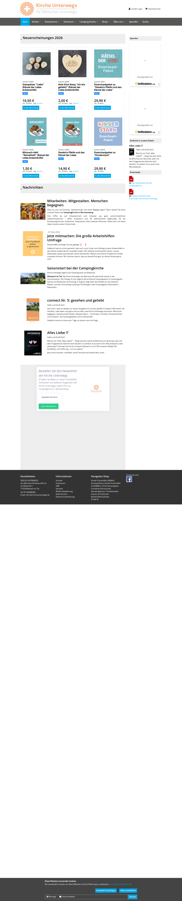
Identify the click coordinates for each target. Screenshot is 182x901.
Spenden (133, 21)
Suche (145, 21)
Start (25, 21)
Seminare (69, 21)
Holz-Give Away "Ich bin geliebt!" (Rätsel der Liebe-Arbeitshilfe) (71, 113)
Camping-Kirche (88, 21)
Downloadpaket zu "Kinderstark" (105, 179)
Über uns (119, 21)
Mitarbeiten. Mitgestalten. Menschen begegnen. (77, 228)
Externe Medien (67, 896)
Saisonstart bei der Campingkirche (75, 293)
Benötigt (51, 896)
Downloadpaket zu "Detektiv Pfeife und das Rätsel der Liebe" (108, 113)
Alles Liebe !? (57, 358)
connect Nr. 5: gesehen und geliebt (75, 326)
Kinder (36, 21)
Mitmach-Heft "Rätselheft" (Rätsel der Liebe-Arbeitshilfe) (35, 181)
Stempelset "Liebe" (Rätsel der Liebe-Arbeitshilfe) (33, 113)
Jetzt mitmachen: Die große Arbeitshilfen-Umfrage (81, 263)
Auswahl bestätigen (106, 890)
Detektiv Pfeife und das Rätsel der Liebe (71, 179)
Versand (39, 129)
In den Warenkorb (30, 133)
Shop (105, 21)
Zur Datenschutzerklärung (121, 884)
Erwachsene (52, 21)
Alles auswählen (128, 890)
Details (132, 896)
